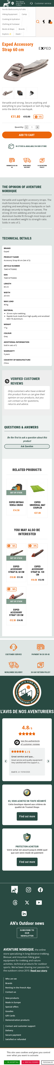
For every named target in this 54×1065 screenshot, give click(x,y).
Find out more (27, 816)
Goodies (9, 1011)
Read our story (38, 970)
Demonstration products (17, 1020)
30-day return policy (40, 672)
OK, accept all (12, 1062)
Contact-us (10, 992)
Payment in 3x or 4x (12, 166)
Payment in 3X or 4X (40, 654)
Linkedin (24, 913)
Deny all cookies (31, 1062)
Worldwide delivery (27, 166)
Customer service (13, 654)
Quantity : (19, 127)
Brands (8, 983)
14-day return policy (42, 166)
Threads (15, 902)
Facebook (40, 889)
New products (12, 998)
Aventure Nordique (18, 949)
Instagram (28, 889)
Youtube (39, 902)
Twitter (27, 902)
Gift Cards (10, 1015)
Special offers (11, 1006)
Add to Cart (27, 135)
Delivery (9, 1030)
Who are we (11, 978)
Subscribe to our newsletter (27, 933)
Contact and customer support (20, 1026)
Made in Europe (13, 1002)
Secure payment (13, 1035)
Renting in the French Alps (18, 987)
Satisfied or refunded (15, 1039)
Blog (15, 889)
